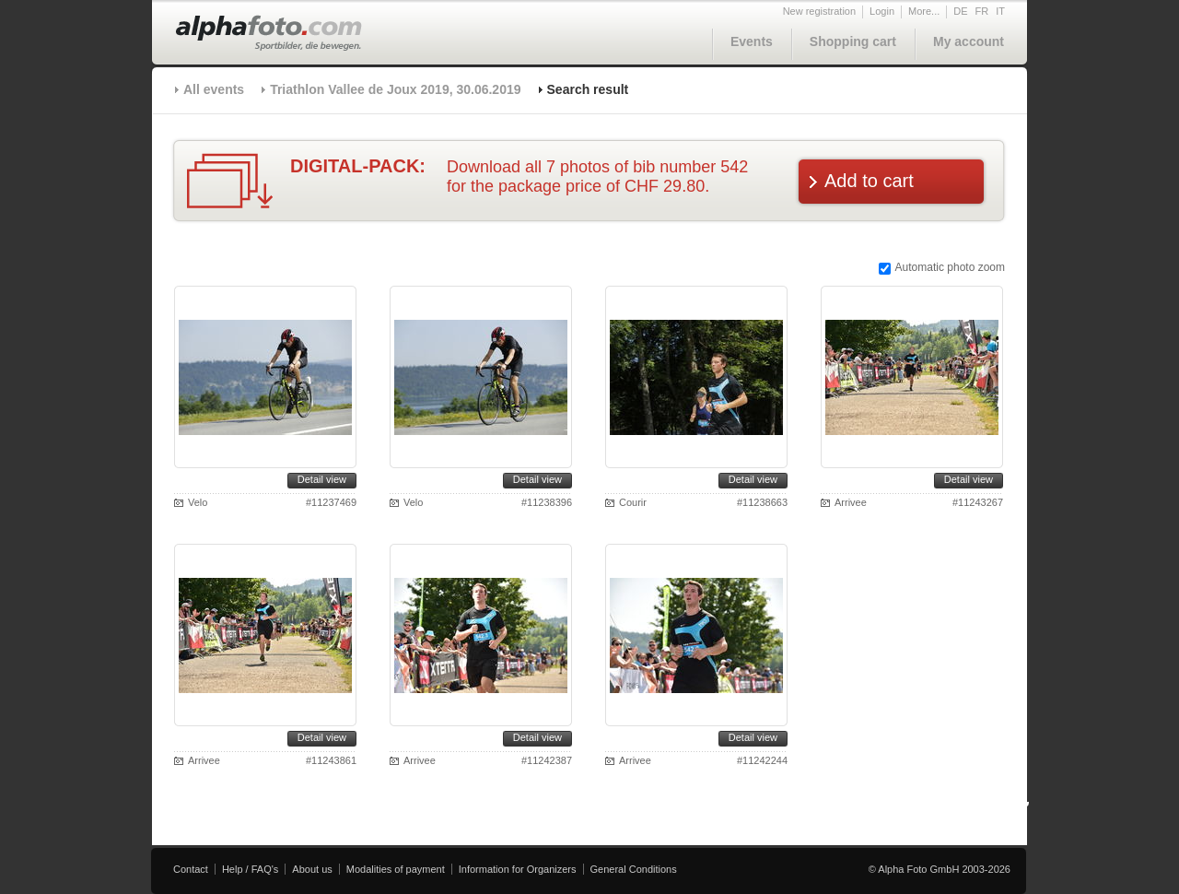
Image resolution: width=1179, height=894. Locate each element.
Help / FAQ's (250, 869)
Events (751, 41)
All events (213, 89)
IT (1000, 11)
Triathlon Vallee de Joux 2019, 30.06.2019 (395, 89)
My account (968, 41)
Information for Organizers (518, 869)
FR (982, 11)
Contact (190, 869)
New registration (819, 11)
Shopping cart (853, 41)
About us (312, 869)
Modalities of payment (395, 869)
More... (924, 11)
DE (960, 11)
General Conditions (633, 869)
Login (882, 11)
